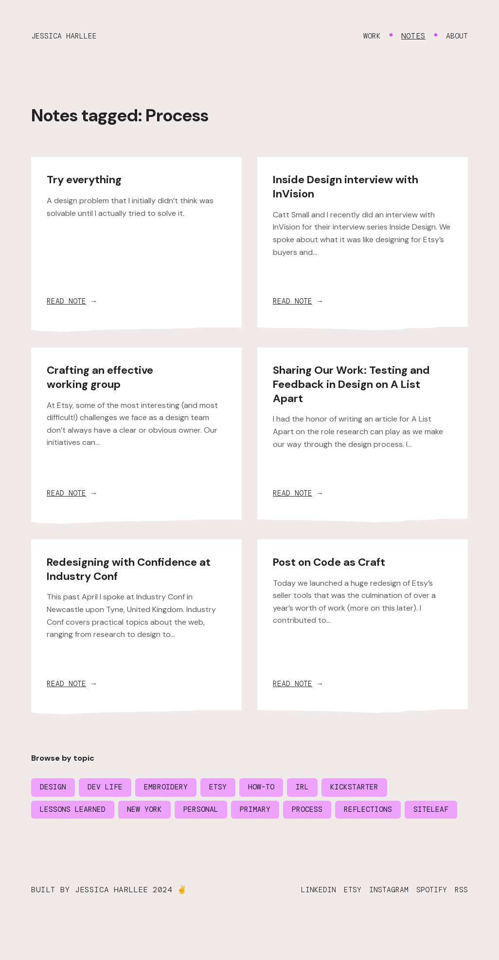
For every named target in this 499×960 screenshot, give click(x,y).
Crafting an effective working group (104, 377)
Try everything (87, 179)
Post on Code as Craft (334, 563)
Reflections (392, 812)
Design (54, 790)
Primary (272, 812)
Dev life (109, 790)
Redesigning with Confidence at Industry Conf (136, 570)
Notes (411, 36)
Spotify (428, 916)
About (456, 36)
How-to (276, 790)
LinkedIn (305, 916)
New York (153, 812)
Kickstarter (375, 790)
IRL (319, 790)
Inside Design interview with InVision (351, 186)
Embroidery (175, 790)
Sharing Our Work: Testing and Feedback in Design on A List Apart (358, 384)
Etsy (230, 790)
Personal (214, 812)
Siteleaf (59, 835)
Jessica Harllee (67, 36)
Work (368, 36)
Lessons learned (76, 812)
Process (327, 812)
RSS (460, 916)
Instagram (382, 916)
